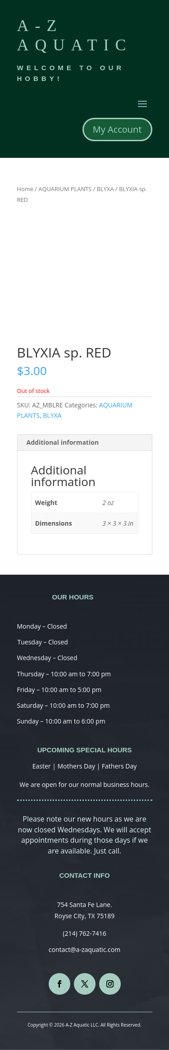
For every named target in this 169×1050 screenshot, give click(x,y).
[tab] (85, 443)
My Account (117, 129)
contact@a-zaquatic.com (84, 949)
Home (25, 189)
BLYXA (105, 189)
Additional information (63, 442)
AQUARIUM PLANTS (64, 189)
